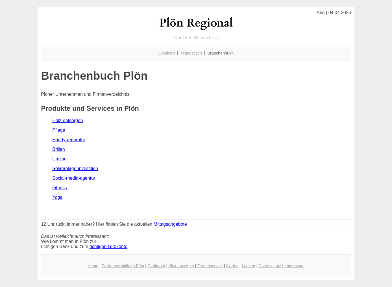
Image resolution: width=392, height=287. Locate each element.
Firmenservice (210, 266)
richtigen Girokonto (108, 246)
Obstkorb (166, 53)
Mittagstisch (191, 53)
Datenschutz (269, 266)
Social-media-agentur (73, 178)
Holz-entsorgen (67, 120)
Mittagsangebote (170, 224)
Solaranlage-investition (75, 168)
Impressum (294, 266)
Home (93, 266)
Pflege (58, 130)
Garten (232, 266)
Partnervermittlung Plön (123, 266)
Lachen (248, 266)
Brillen (58, 149)
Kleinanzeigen (181, 266)
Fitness (59, 187)
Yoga (57, 197)
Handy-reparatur (68, 139)
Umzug (59, 158)
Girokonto (156, 266)
